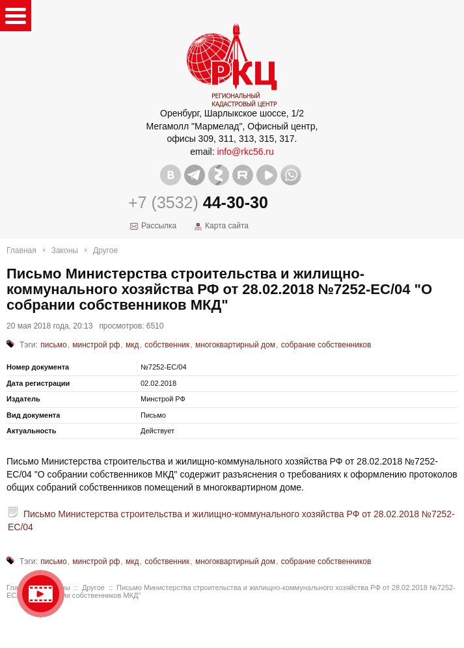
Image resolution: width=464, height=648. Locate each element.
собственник (166, 344)
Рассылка (158, 225)
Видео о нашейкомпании (40, 593)
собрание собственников (326, 344)
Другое (105, 250)
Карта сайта (227, 225)
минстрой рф (96, 344)
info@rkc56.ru (245, 151)
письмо (53, 344)
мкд (132, 344)
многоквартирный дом (235, 344)
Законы (64, 250)
